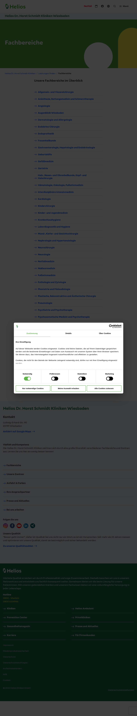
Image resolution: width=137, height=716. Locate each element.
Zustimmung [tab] (32, 333)
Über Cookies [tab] (105, 333)
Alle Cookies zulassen (104, 388)
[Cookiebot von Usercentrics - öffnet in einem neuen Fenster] (110, 326)
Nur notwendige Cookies (33, 388)
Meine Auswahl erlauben (68, 388)
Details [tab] (69, 333)
